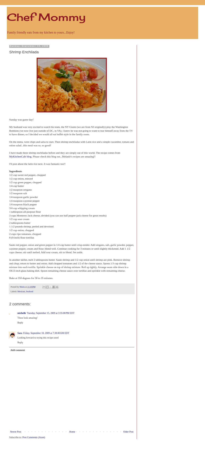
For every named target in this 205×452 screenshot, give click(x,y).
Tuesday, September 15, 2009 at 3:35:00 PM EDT (50, 313)
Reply (20, 322)
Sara (19, 333)
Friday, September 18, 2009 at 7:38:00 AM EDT (46, 333)
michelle (21, 313)
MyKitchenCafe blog (20, 156)
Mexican (21, 291)
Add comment (17, 350)
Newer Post (15, 431)
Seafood (29, 291)
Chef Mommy (46, 17)
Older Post (128, 431)
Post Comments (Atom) (33, 437)
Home (72, 431)
